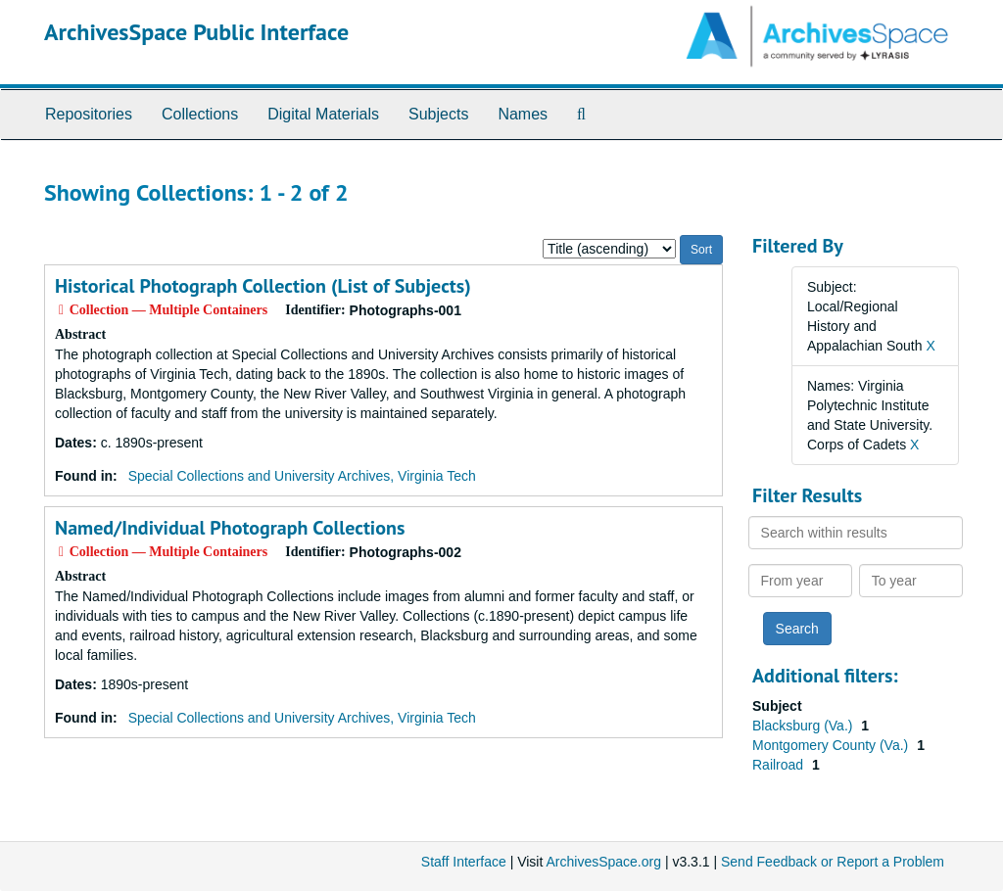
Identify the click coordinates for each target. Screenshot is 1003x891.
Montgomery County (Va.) (832, 745)
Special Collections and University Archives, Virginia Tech (302, 476)
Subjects (438, 114)
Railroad (779, 765)
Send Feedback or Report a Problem (832, 861)
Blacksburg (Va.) (804, 725)
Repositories (88, 114)
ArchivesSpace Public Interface (196, 32)
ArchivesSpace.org (603, 861)
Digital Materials (323, 114)
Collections (200, 114)
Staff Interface (463, 861)
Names (523, 114)
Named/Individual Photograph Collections (230, 527)
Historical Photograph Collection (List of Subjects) (263, 286)
